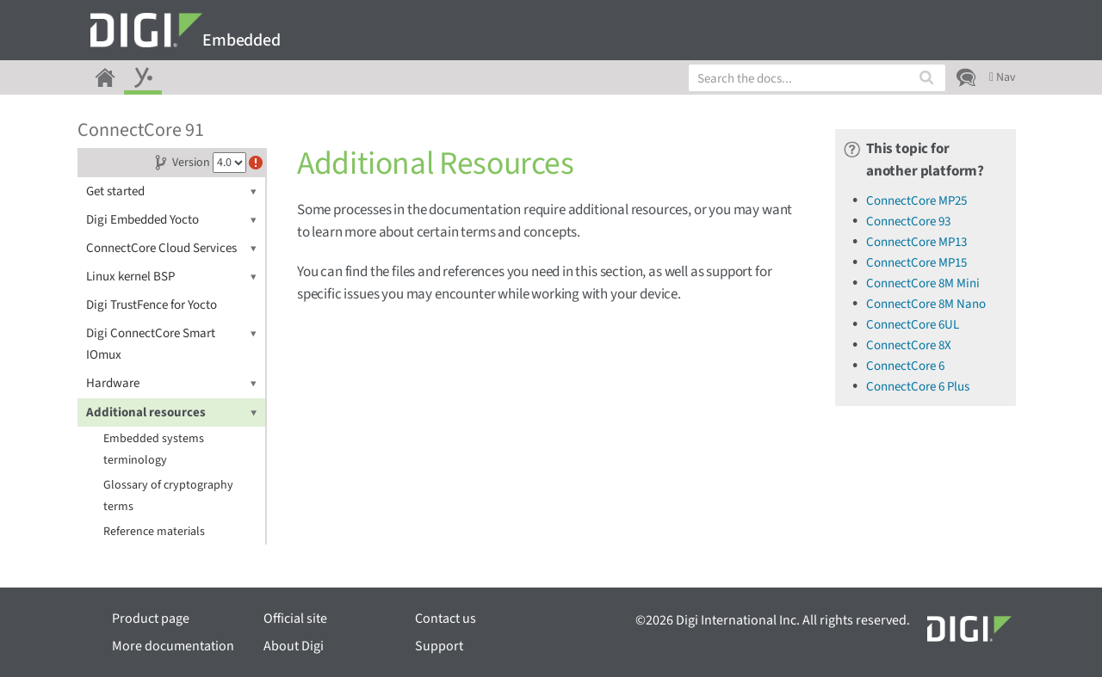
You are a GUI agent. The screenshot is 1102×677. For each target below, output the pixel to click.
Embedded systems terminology (153, 449)
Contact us (445, 618)
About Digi (293, 646)
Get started (171, 191)
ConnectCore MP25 (916, 201)
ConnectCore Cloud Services (171, 248)
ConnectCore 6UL (912, 325)
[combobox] (817, 78)
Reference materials (154, 531)
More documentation (173, 646)
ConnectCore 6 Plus (917, 387)
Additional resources (171, 412)
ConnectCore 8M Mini (923, 283)
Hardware (171, 383)
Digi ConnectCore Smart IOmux (171, 343)
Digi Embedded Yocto (171, 220)
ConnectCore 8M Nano (926, 304)
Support (439, 646)
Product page (150, 618)
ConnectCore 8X (908, 345)
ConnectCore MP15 (916, 263)
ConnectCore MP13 (916, 242)
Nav (1002, 77)
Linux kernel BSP (171, 276)
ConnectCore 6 (905, 366)
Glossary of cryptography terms (168, 496)
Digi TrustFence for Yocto (151, 305)
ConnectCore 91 (140, 130)
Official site (295, 618)
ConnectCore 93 (908, 221)
